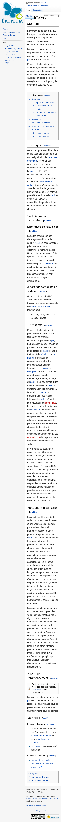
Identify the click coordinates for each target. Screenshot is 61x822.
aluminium (36, 409)
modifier (47, 146)
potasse (37, 746)
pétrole (44, 354)
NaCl (52, 195)
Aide (5, 38)
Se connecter (43, 6)
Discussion (45, 3)
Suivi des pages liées (13, 49)
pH (28, 59)
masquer (48, 95)
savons (44, 368)
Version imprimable (12, 55)
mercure (49, 263)
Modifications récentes (12, 32)
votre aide (36, 689)
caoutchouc (50, 403)
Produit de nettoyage (39, 777)
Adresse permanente (13, 58)
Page (28, 10)
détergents (32, 371)
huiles (43, 399)
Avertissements (51, 811)
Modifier (29, 16)
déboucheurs (33, 437)
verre (43, 392)
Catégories (33, 773)
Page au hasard (9, 35)
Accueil (6, 29)
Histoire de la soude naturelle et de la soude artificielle (42, 763)
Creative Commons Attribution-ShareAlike (42, 798)
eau (50, 385)
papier (46, 351)
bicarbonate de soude (41, 735)
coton (32, 382)
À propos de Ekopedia (34, 811)
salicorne (34, 171)
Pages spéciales (11, 51)
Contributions (31, 6)
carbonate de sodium (40, 306)
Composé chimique (38, 780)
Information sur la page (12, 62)
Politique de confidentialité (36, 806)
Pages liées (9, 45)
